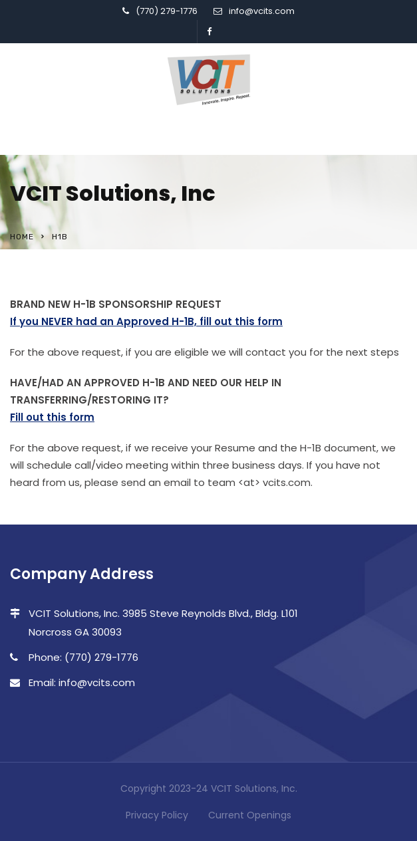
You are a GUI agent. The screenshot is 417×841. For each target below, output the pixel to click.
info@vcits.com (262, 11)
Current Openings (249, 815)
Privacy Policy (157, 815)
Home (22, 236)
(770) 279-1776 (167, 11)
